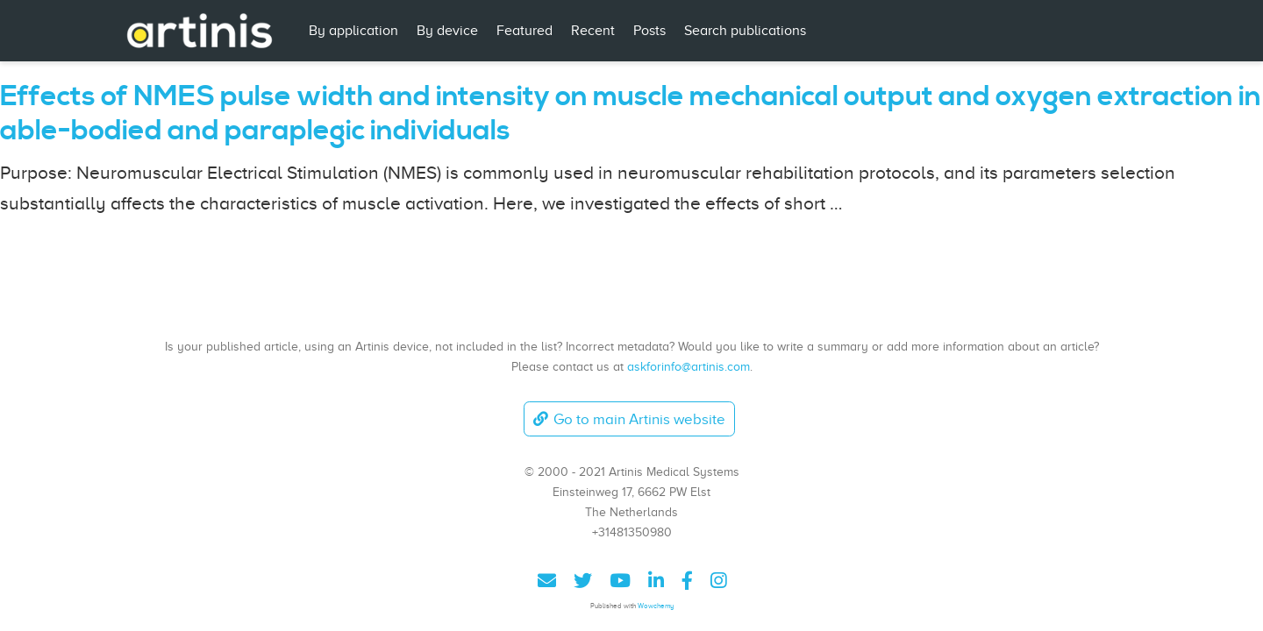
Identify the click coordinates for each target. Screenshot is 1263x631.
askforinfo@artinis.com (688, 366)
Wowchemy (656, 606)
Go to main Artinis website (628, 419)
